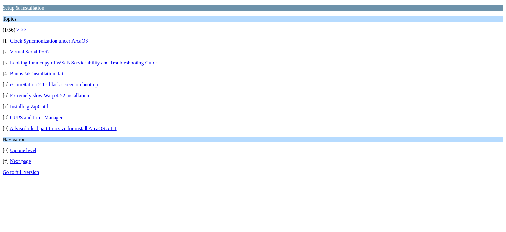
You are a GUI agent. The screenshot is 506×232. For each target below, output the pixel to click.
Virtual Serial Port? (29, 51)
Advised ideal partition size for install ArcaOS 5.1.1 (63, 128)
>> (23, 30)
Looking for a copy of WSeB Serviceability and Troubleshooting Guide (84, 62)
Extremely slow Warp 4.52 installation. (50, 95)
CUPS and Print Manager (36, 117)
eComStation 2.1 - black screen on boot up (54, 84)
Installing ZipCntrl (29, 106)
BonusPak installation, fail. (38, 73)
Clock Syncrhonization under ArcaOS (49, 41)
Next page (20, 161)
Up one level (23, 150)
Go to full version (21, 172)
